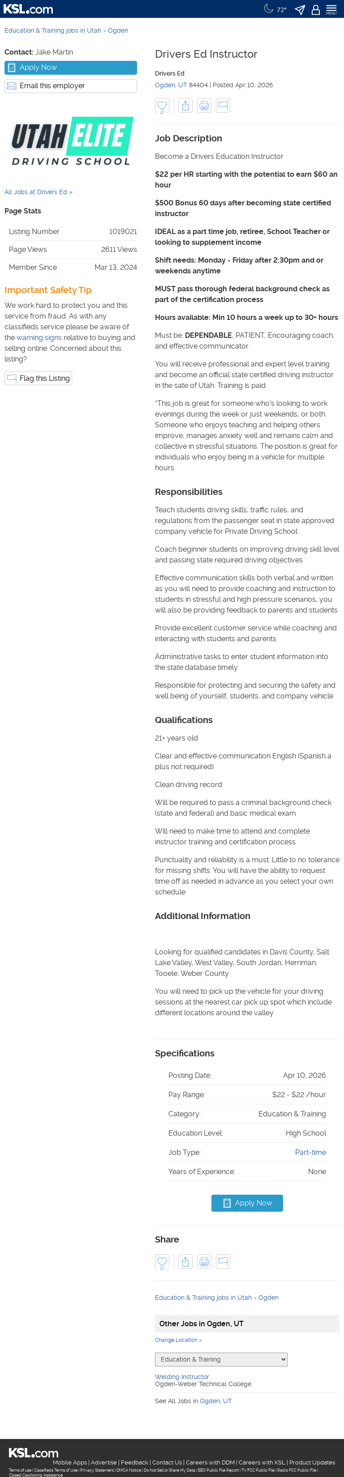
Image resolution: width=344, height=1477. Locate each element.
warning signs (39, 337)
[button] (185, 105)
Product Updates (312, 1462)
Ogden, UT (171, 85)
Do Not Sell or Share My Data (169, 1470)
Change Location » (178, 1340)
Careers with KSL (262, 1462)
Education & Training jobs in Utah (52, 30)
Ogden (118, 30)
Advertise (104, 1462)
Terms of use (20, 1470)
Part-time (310, 1152)
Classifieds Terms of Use (55, 1470)
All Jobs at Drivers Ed (35, 192)
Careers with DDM (210, 1462)
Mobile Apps (70, 1462)
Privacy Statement (97, 1470)
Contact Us (167, 1462)
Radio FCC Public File (296, 1470)
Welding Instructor (182, 1376)
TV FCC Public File (258, 1470)
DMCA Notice (128, 1470)
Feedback (134, 1462)
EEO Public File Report (218, 1470)
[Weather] (274, 9)
